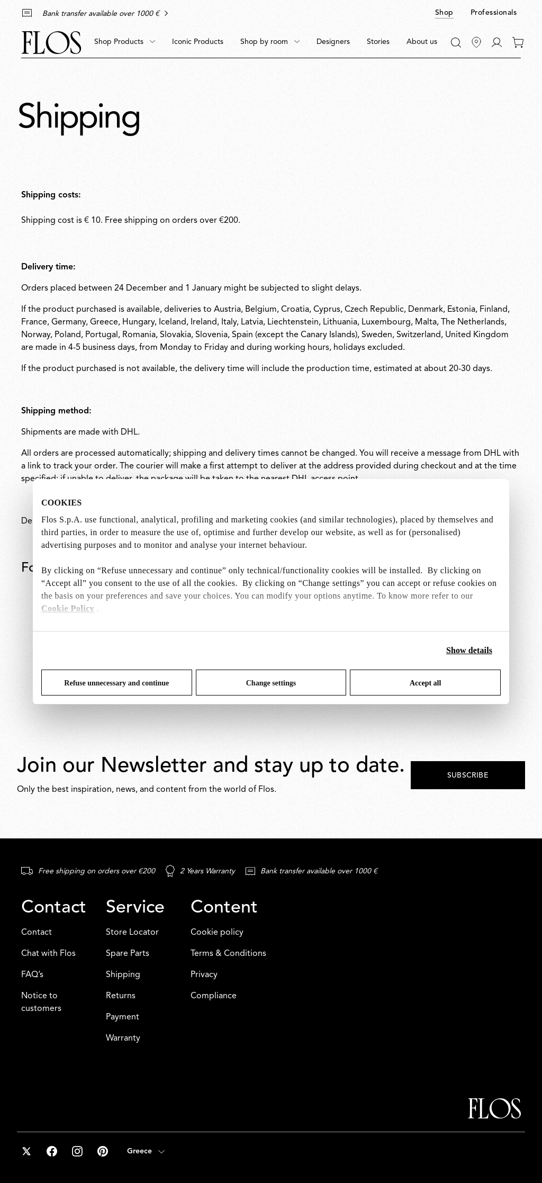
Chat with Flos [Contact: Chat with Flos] (48, 954)
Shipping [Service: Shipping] (123, 975)
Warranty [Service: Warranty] (123, 1038)
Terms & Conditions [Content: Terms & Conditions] (228, 954)
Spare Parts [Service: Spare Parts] (127, 954)
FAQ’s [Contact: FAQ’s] (32, 975)
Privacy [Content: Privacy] (204, 975)
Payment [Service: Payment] (122, 1017)
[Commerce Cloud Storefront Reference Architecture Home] (51, 42)
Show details (469, 650)
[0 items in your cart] (518, 42)
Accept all (425, 683)
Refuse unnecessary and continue (116, 683)
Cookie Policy (67, 608)
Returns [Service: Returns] (121, 996)
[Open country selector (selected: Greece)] (146, 1151)
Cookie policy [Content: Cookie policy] (217, 932)
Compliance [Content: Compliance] (214, 996)
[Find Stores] (476, 42)
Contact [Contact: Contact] (36, 932)
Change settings (271, 683)
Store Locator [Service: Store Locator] (132, 932)
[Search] (456, 42)
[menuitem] (125, 42)
